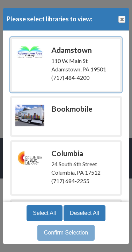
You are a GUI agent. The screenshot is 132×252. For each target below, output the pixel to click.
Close (121, 19)
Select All (44, 213)
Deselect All (84, 213)
